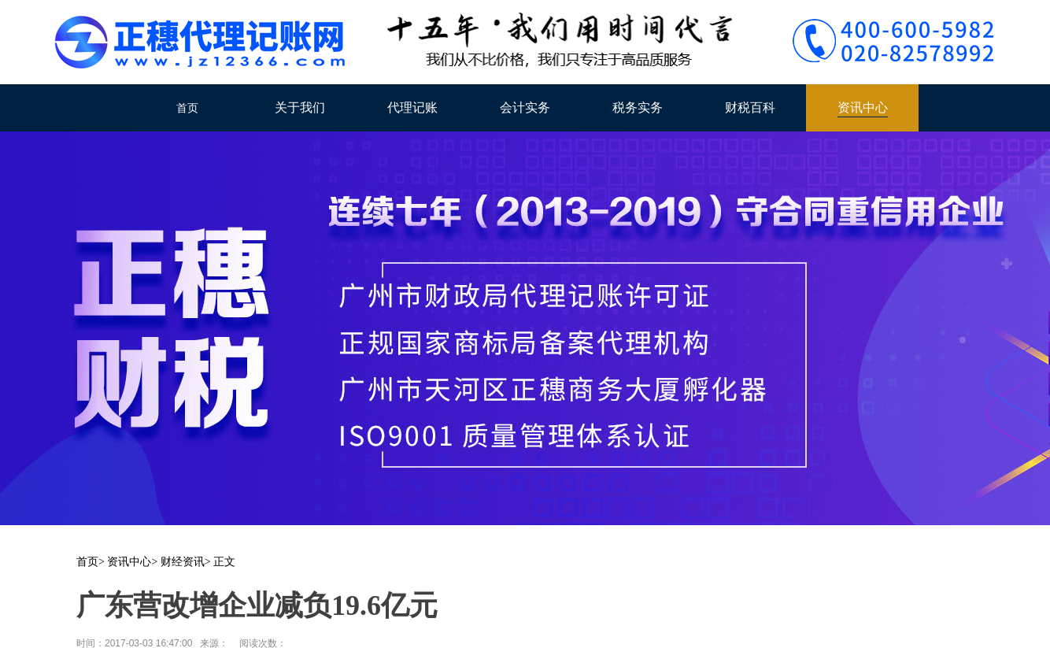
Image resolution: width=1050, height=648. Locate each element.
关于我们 (300, 107)
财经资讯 (183, 562)
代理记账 (412, 107)
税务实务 (637, 107)
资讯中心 (862, 107)
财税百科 (750, 107)
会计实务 (525, 107)
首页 (187, 108)
